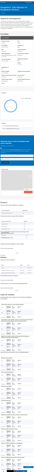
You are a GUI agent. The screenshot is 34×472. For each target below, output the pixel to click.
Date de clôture (20, 75)
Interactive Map (28, 192)
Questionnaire (28, 467)
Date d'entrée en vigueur (23, 53)
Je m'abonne (5, 162)
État (18, 41)
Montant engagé (5, 71)
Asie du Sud (19, 64)
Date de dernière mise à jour (23, 79)
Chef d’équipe (5, 45)
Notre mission (3, 2)
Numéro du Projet (5, 41)
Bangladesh (4, 51)
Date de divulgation (21, 49)
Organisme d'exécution (22, 58)
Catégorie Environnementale (23, 71)
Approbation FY (5, 67)
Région (19, 62)
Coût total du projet (6, 59)
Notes (3, 83)
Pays (3, 49)
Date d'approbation (6, 53)
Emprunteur (20, 45)
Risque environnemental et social (9, 75)
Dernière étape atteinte (7, 79)
